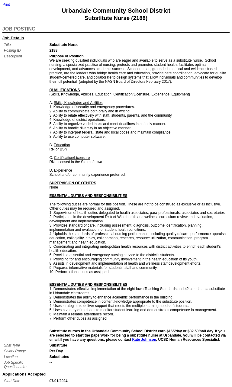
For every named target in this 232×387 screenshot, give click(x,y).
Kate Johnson (144, 339)
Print (6, 4)
